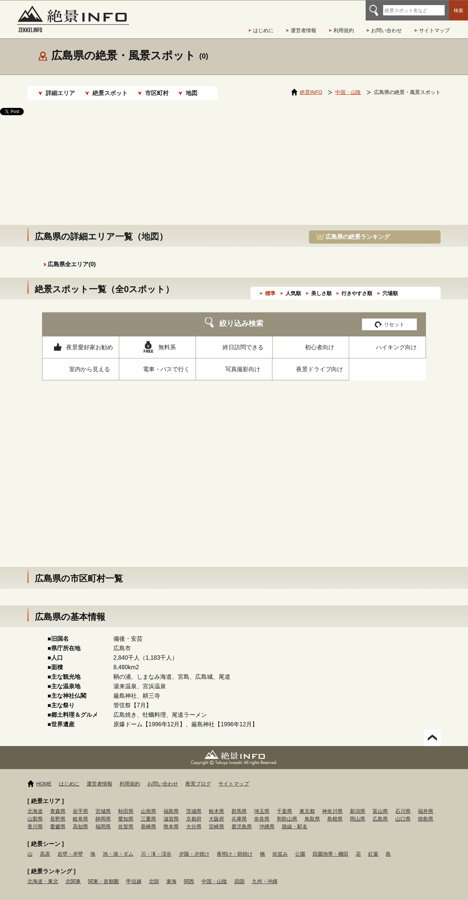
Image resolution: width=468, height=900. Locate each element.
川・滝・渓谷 (156, 847)
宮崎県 (216, 819)
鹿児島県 (241, 819)
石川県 (403, 804)
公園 (300, 847)
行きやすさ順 (356, 286)
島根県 (335, 811)
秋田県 (125, 804)
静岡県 (103, 811)
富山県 (380, 804)
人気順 (293, 286)
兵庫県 (239, 811)
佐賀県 (125, 819)
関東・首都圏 (103, 874)
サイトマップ (434, 30)
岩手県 (80, 804)
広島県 (380, 811)
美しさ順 (321, 286)
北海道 (35, 804)
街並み (280, 847)
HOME (44, 776)
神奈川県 (332, 804)
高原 (45, 847)
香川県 (35, 819)
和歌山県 (287, 811)
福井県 (425, 804)
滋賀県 (171, 811)
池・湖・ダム (118, 847)
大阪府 (216, 811)
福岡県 (103, 819)
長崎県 (148, 819)
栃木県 (216, 804)
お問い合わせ (386, 30)
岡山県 (357, 811)
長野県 (57, 811)
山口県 (403, 811)
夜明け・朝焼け (235, 847)
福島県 (171, 804)
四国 (239, 874)
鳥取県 (312, 811)
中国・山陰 (214, 874)
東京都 (307, 804)
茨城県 (193, 804)
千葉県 (284, 804)
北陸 (154, 874)
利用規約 (343, 30)
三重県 (148, 811)
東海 (171, 874)
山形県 (148, 804)
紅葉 (373, 847)
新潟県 (357, 804)
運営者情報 (303, 30)
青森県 (57, 804)
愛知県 (125, 811)
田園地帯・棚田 (330, 847)
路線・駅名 (294, 819)
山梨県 (35, 811)
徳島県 (425, 811)
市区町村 (157, 93)
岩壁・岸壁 (70, 847)
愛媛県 (57, 819)
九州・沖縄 (265, 874)
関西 (189, 874)
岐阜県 (80, 811)
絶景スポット (110, 93)
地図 (191, 93)
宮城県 (103, 804)
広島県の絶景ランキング (357, 229)
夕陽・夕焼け (194, 847)
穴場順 (390, 286)
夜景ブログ (198, 776)
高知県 (80, 819)
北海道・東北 (42, 874)
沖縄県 (267, 819)
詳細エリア (60, 93)
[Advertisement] (234, 163)
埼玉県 (261, 804)
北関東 (73, 874)
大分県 (193, 819)
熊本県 (171, 819)
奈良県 (261, 811)
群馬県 (239, 804)
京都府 (193, 811)
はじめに (263, 30)
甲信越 (133, 874)
